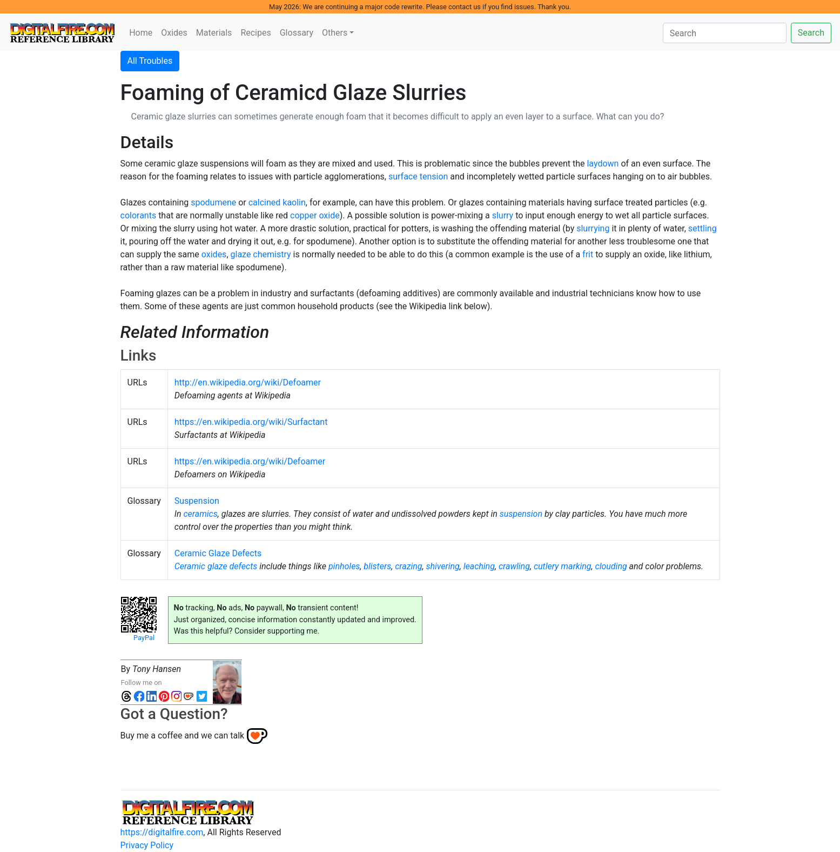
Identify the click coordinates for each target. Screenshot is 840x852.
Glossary (296, 33)
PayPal (143, 638)
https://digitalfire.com (162, 832)
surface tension (418, 176)
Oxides (174, 33)
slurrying (592, 228)
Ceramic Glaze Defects (217, 553)
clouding (611, 566)
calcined (264, 202)
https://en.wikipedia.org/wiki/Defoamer (249, 461)
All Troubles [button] (150, 61)
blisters (377, 566)
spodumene (213, 202)
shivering (442, 566)
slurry (503, 215)
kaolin (294, 202)
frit (587, 254)
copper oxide (315, 215)
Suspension (196, 501)
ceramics (200, 514)
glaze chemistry (261, 254)
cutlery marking (563, 566)
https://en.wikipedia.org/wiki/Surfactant (251, 422)
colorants (138, 215)
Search (811, 33)
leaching (479, 566)
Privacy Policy (147, 845)
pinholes (344, 566)
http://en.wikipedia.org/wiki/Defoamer (247, 382)
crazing (408, 566)
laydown (603, 163)
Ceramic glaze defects (215, 566)
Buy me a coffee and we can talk (182, 735)
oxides (214, 254)
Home (140, 33)
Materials (214, 33)
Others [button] (334, 33)
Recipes (255, 33)
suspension (521, 514)
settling (702, 228)
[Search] (725, 33)
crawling (514, 566)
